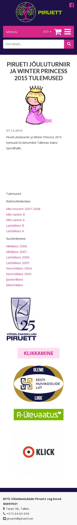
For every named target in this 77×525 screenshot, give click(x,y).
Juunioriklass (14, 279)
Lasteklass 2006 (17, 257)
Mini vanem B (15, 214)
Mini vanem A (15, 220)
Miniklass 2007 (16, 252)
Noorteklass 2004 (19, 268)
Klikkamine (38, 353)
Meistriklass (14, 285)
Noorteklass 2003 (19, 274)
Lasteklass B (15, 225)
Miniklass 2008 (16, 246)
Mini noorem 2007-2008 (23, 209)
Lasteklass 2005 (17, 263)
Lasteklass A (15, 231)
